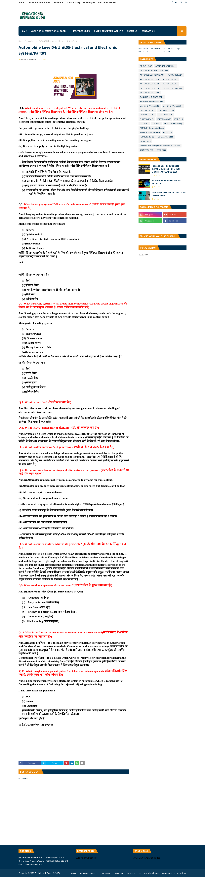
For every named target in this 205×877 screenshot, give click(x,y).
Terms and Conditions (38, 2)
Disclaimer (58, 2)
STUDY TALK (145, 141)
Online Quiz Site (134, 873)
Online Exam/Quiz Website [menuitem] (108, 31)
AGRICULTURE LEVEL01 (165, 66)
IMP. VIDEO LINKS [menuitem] (81, 31)
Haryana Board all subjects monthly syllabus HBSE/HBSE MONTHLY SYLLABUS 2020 (166, 168)
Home (21, 2)
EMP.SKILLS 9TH (166, 114)
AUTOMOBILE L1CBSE (149, 79)
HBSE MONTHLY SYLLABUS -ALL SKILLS (150, 49)
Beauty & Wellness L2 (149, 106)
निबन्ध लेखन (161, 150)
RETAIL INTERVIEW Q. (173, 123)
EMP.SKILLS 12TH (147, 114)
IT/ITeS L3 (156, 123)
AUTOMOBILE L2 (170, 79)
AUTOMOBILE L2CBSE (149, 83)
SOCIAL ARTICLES (165, 136)
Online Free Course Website (174, 873)
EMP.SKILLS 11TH (166, 110)
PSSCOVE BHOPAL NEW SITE (30, 864)
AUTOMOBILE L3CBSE (149, 88)
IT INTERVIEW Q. (147, 119)
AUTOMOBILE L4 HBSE (173, 88)
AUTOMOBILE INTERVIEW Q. (152, 75)
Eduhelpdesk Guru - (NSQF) (47, 873)
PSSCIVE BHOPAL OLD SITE (57, 861)
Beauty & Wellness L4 (173, 106)
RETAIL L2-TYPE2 (147, 136)
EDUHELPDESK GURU (28, 59)
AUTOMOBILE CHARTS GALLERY (154, 70)
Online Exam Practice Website (31, 861)
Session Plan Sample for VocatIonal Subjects (160, 145)
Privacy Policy (73, 2)
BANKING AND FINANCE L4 (151, 101)
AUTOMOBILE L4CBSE (149, 92)
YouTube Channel (107, 2)
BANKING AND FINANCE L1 (151, 97)
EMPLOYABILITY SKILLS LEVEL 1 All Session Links (168, 194)
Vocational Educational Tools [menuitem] (48, 31)
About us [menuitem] (132, 31)
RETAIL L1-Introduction (150, 132)
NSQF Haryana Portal (55, 857)
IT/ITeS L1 (178, 119)
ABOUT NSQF (146, 66)
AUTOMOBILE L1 (175, 75)
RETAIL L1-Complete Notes (152, 128)
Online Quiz (89, 2)
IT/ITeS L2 (144, 123)
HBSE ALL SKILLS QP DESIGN (171, 49)
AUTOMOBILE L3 (170, 83)
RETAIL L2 (167, 132)
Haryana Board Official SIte (30, 857)
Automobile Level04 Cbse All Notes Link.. (166, 182)
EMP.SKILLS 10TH (147, 110)
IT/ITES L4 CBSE (164, 119)
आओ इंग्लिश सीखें (146, 150)
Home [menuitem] (24, 31)
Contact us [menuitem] (148, 31)
